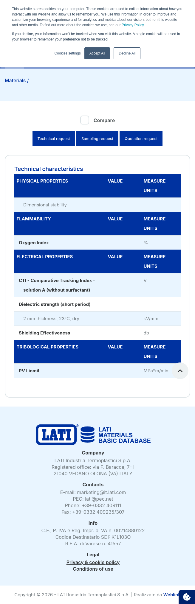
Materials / (17, 80)
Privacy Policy (132, 25)
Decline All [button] (127, 53)
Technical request (54, 138)
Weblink (171, 594)
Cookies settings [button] (68, 53)
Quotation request (141, 138)
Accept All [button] (97, 53)
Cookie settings (187, 597)
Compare (104, 120)
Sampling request (97, 138)
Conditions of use (93, 569)
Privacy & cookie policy (93, 562)
